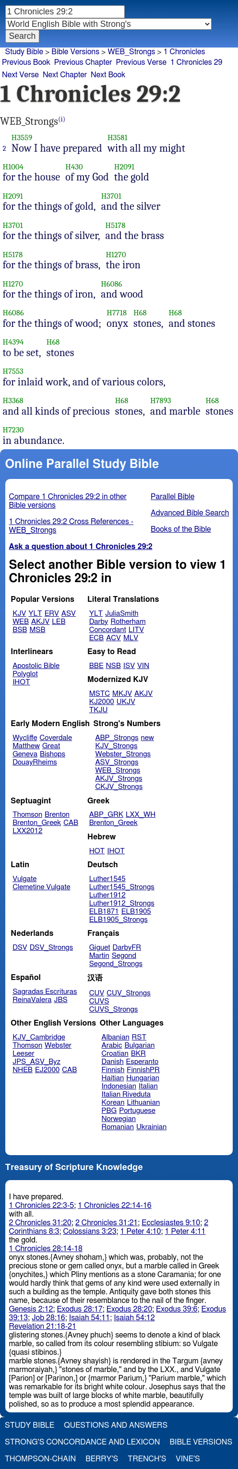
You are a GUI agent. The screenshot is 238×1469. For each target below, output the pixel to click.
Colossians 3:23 (89, 1231)
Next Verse (20, 75)
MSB (37, 629)
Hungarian (142, 1078)
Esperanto (142, 1061)
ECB (96, 638)
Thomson (27, 814)
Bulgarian (139, 1045)
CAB (70, 822)
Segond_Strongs (116, 963)
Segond (124, 955)
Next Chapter (65, 75)
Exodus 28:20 (129, 1309)
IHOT (21, 682)
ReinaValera (31, 999)
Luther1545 (107, 879)
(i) (61, 119)
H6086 (111, 283)
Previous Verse (141, 62)
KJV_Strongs (116, 746)
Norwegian (119, 1119)
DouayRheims (34, 762)
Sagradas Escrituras (44, 991)
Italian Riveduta (126, 1094)
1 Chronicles (184, 52)
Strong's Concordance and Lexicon (82, 1442)
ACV (113, 638)
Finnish (113, 1070)
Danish (113, 1061)
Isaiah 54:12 (134, 1318)
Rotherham (127, 621)
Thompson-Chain (40, 1459)
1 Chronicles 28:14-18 (46, 1249)
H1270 (116, 254)
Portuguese (137, 1110)
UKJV (126, 701)
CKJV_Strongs (119, 786)
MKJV (122, 693)
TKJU (98, 710)
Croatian (115, 1053)
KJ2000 (101, 701)
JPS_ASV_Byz (36, 1061)
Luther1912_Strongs (122, 903)
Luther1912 (107, 895)
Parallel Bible (172, 497)
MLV (130, 638)
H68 (140, 312)
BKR (138, 1053)
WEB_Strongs (131, 52)
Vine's (188, 1459)
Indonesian (119, 1086)
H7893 (160, 400)
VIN (143, 665)
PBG (109, 1110)
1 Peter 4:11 (185, 1231)
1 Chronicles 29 (196, 62)
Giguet (99, 947)
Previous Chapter (83, 62)
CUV (97, 993)
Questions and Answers (115, 1425)
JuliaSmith (121, 613)
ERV (52, 613)
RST (139, 1037)
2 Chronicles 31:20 (40, 1223)
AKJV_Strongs (118, 778)
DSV (19, 947)
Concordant (107, 629)
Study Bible (24, 52)
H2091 (124, 166)
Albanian (116, 1037)
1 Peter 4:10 (140, 1231)
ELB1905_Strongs (118, 919)
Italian (148, 1086)
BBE (96, 665)
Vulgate (24, 879)
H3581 (117, 137)
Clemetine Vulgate (41, 887)
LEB (58, 621)
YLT (35, 613)
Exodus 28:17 (79, 1309)
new (147, 737)
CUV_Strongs (128, 993)
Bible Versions (75, 52)
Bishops (52, 754)
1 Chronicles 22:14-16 (114, 1205)
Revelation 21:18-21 (42, 1326)
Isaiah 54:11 (89, 1318)
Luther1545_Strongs (122, 887)
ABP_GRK (106, 814)
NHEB (22, 1070)
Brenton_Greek (36, 822)
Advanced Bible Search (190, 513)
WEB (20, 621)
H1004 (13, 166)
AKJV (40, 621)
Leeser (23, 1053)
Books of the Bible (181, 529)
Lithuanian (143, 1102)
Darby (98, 621)
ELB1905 (136, 911)
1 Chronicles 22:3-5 (41, 1205)
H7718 (117, 312)
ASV (68, 613)
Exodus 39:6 (176, 1309)
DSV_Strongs (51, 947)
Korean (113, 1102)
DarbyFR (127, 947)
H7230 (13, 429)
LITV (136, 629)
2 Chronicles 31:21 (106, 1223)
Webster (58, 1045)
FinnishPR (143, 1070)
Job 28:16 (48, 1318)
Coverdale (56, 737)
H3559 (22, 137)
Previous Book (26, 62)
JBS (60, 999)
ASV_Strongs (116, 762)
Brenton (57, 814)
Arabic (112, 1045)
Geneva (24, 754)
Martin (99, 955)
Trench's (147, 1459)
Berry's (101, 1459)
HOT (97, 851)
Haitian (113, 1078)
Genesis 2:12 (31, 1309)
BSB (19, 629)
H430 (74, 166)
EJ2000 (47, 1070)
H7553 (13, 371)
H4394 (13, 341)
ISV (129, 665)
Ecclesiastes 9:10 (171, 1223)
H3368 (13, 400)
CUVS (99, 1001)
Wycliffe (24, 737)
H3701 (111, 196)
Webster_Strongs (123, 754)
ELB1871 (104, 911)
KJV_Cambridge (38, 1037)
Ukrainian (151, 1127)
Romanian (118, 1127)
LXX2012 (27, 831)
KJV (19, 613)
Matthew (26, 746)
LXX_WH (140, 814)
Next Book (108, 75)
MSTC (99, 693)
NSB (113, 665)
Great (51, 746)
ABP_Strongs (116, 737)
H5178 (116, 225)
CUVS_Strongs (113, 1009)
